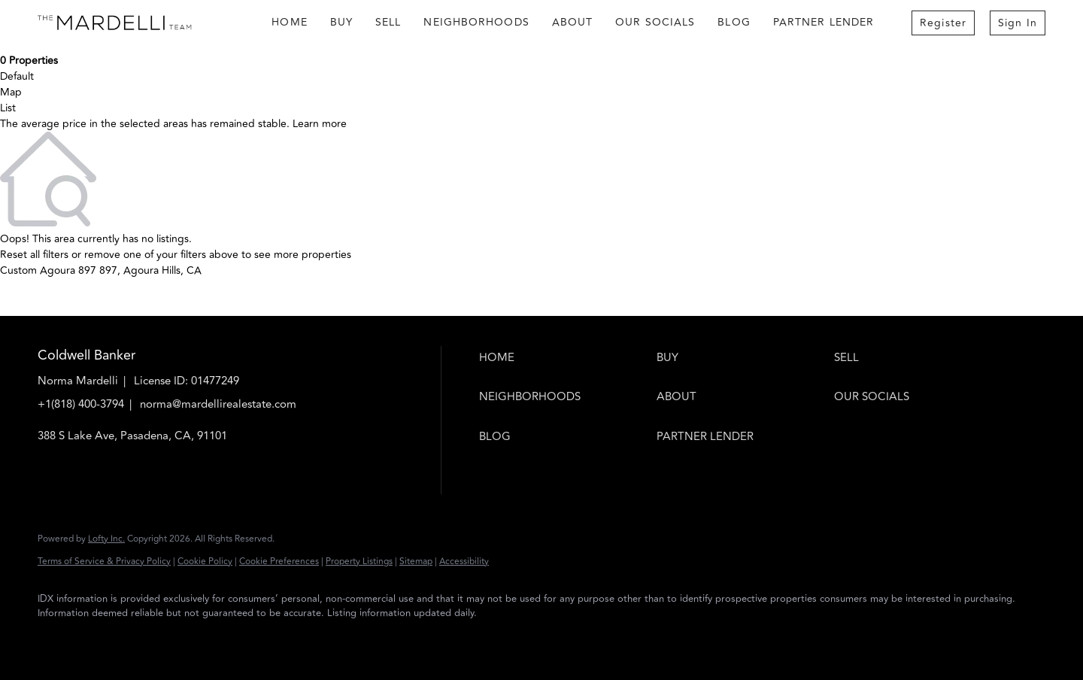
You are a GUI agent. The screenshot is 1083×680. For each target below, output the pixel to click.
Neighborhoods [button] (476, 22)
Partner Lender (823, 22)
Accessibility (464, 561)
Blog (733, 22)
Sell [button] (388, 22)
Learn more (320, 124)
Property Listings (359, 561)
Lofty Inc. (106, 539)
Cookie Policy (204, 561)
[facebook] (56, 639)
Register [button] (943, 23)
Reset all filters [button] (34, 255)
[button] (564, 358)
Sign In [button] (1017, 23)
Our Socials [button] (655, 22)
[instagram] (99, 639)
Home (289, 22)
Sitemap (415, 561)
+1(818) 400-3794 (81, 404)
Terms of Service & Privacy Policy (104, 561)
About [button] (572, 22)
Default (17, 76)
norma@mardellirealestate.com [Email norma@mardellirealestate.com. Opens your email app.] (218, 404)
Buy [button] (341, 22)
